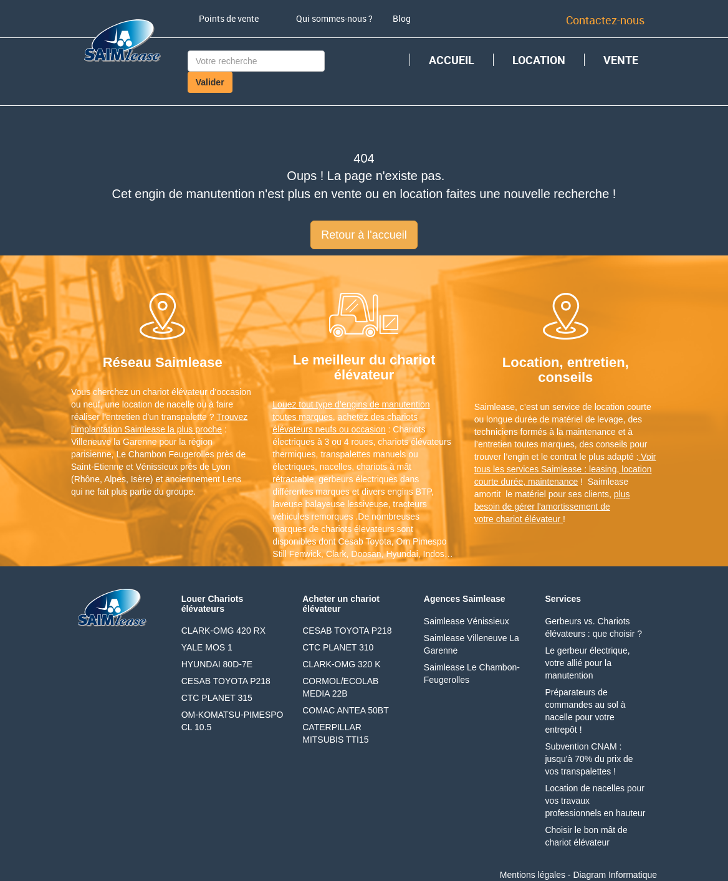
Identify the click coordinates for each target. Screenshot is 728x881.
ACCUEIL (451, 60)
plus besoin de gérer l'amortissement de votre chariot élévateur (552, 506)
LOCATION (538, 60)
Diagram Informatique (615, 875)
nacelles (336, 467)
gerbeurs (335, 479)
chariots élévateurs (414, 442)
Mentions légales (532, 875)
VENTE (620, 60)
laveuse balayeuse (308, 504)
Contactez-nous (605, 19)
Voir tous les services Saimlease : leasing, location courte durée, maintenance (565, 469)
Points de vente (229, 18)
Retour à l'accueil (364, 235)
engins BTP (410, 492)
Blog (402, 18)
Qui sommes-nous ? (334, 18)
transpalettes (345, 454)
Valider (210, 82)
